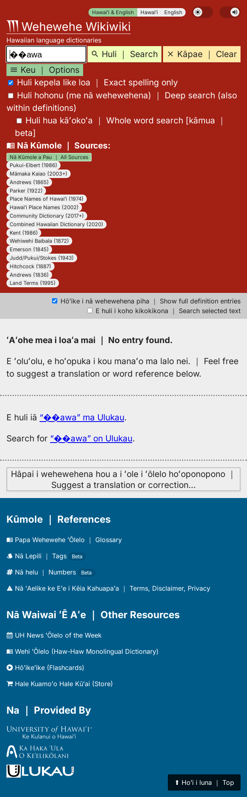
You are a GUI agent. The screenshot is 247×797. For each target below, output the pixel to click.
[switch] (202, 12)
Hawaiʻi (149, 12)
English (173, 12)
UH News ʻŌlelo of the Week (54, 635)
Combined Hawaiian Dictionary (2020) (56, 224)
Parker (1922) (26, 190)
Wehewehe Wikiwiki (68, 26)
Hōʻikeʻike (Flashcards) (45, 667)
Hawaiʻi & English (113, 12)
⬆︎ (204, 782)
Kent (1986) (23, 232)
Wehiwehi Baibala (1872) (39, 240)
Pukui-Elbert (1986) (33, 165)
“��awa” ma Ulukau (82, 417)
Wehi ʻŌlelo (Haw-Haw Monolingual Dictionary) (82, 651)
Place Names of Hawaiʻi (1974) (46, 198)
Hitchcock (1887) (30, 266)
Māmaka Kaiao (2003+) (38, 173)
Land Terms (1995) (32, 283)
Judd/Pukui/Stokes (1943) (41, 257)
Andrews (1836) (29, 274)
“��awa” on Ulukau (91, 438)
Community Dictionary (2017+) (46, 215)
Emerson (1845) (29, 249)
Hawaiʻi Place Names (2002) (44, 207)
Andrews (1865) (29, 182)
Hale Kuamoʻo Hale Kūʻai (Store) (59, 684)
